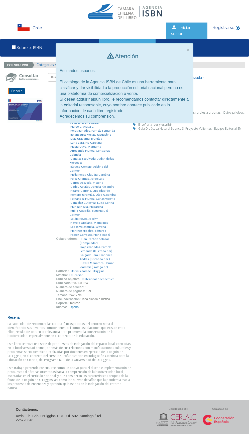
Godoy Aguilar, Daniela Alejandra (92, 186)
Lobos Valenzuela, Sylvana (88, 227)
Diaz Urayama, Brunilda (86, 138)
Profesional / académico (98, 279)
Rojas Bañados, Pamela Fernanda (92, 130)
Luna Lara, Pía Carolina (86, 142)
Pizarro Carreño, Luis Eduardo (90, 190)
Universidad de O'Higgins (87, 271)
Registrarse (223, 27)
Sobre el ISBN (27, 47)
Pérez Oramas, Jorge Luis (87, 178)
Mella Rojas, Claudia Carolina (90, 174)
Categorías (47, 65)
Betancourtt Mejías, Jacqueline (90, 134)
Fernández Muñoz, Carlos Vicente (92, 198)
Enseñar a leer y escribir (155, 124)
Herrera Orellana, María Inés (89, 223)
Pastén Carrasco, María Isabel (90, 235)
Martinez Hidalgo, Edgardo (88, 231)
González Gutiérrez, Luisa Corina (92, 202)
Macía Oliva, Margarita (85, 146)
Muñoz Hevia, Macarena (86, 206)
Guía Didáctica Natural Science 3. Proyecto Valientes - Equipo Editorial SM (189, 128)
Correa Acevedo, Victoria (86, 182)
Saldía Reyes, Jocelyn (84, 219)
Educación (76, 275)
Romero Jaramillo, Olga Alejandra (93, 194)
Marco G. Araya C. (82, 126)
